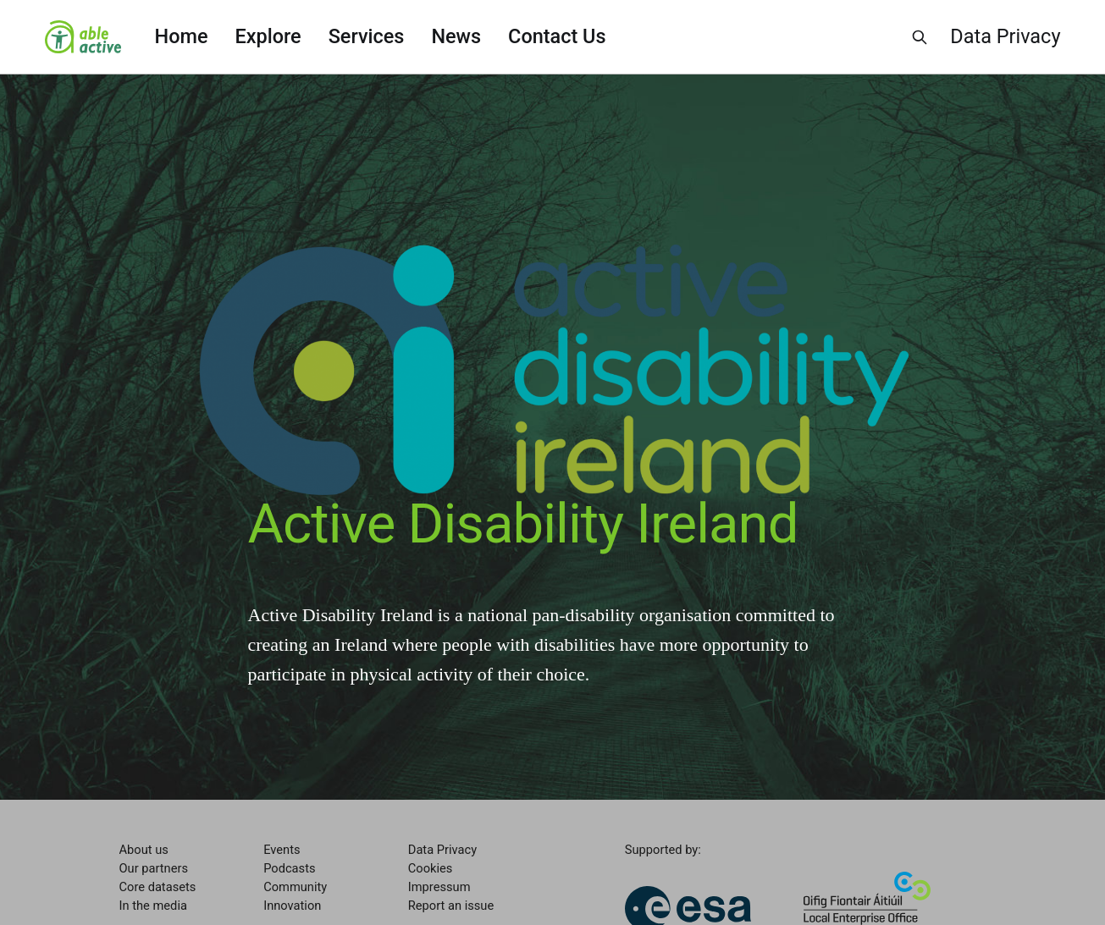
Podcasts (289, 868)
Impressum (439, 887)
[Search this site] (919, 37)
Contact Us (556, 36)
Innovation (292, 905)
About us (144, 849)
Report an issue (451, 905)
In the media (153, 905)
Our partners (153, 868)
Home (181, 36)
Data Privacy (1005, 36)
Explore (268, 36)
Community (295, 887)
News (456, 36)
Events (281, 849)
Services (367, 36)
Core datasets (157, 887)
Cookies (430, 868)
